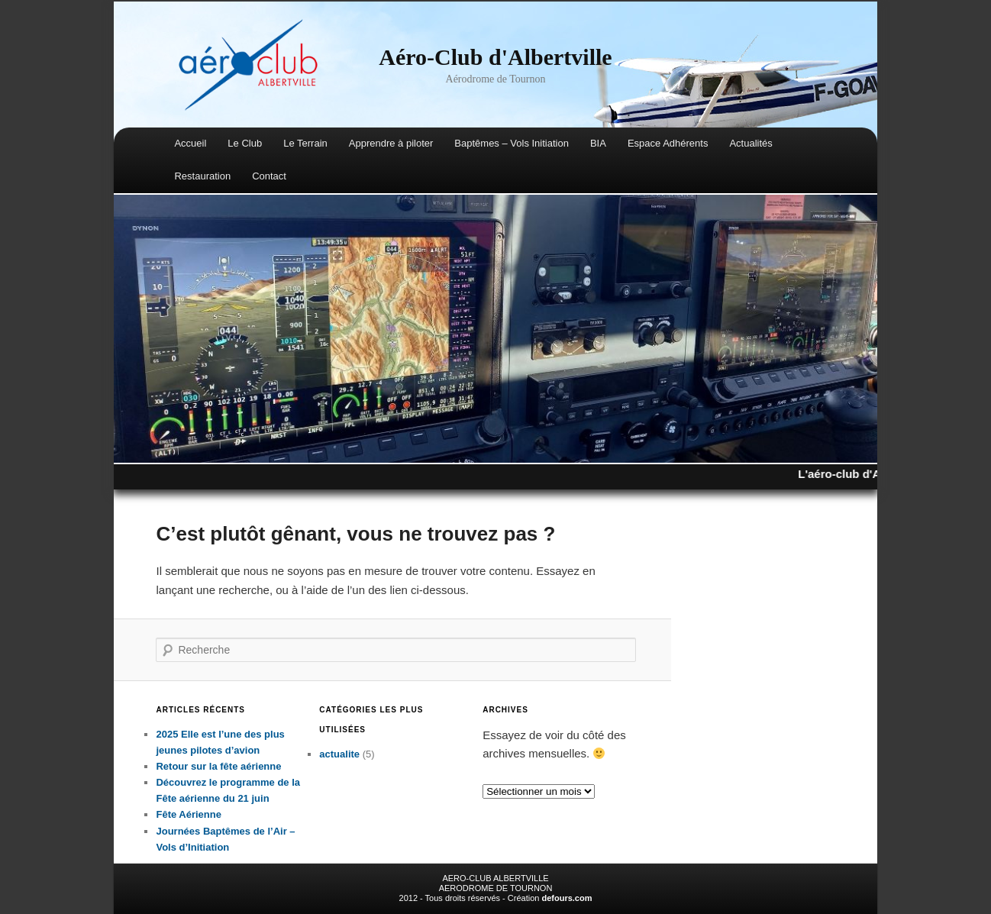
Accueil (190, 143)
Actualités (750, 143)
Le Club (245, 143)
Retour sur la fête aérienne (218, 766)
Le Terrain (305, 143)
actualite (339, 754)
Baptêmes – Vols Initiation (511, 143)
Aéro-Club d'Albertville (495, 56)
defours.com (566, 898)
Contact (269, 176)
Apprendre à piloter (391, 143)
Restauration (202, 176)
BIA (598, 143)
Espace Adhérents (668, 143)
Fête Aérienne (188, 814)
